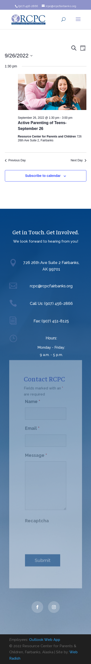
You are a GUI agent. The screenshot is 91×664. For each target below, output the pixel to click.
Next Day (78, 160)
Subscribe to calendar (42, 176)
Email (32, 426)
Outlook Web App (44, 639)
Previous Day (15, 160)
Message (36, 453)
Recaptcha (37, 518)
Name (32, 399)
